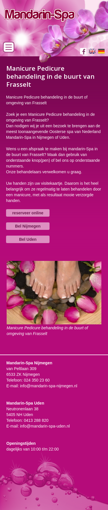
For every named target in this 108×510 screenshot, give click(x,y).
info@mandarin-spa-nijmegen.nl (48, 386)
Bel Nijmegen (28, 226)
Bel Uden (28, 239)
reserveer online (27, 213)
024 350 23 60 (37, 380)
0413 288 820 (36, 420)
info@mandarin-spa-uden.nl (45, 426)
